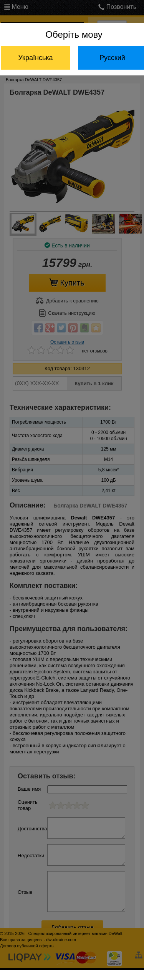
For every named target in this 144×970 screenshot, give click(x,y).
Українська (35, 58)
